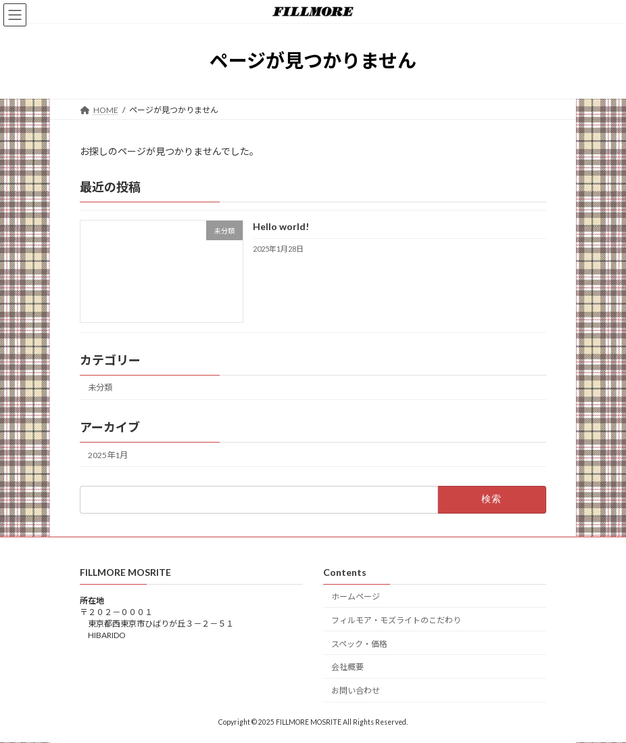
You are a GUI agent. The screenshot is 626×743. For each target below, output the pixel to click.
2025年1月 (108, 454)
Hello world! (281, 226)
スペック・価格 (359, 644)
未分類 (100, 387)
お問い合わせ (355, 691)
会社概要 (347, 667)
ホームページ (355, 596)
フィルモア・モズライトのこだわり (396, 620)
